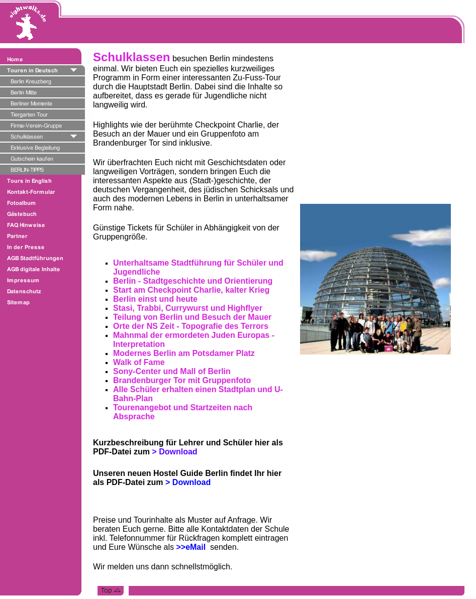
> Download (188, 482)
